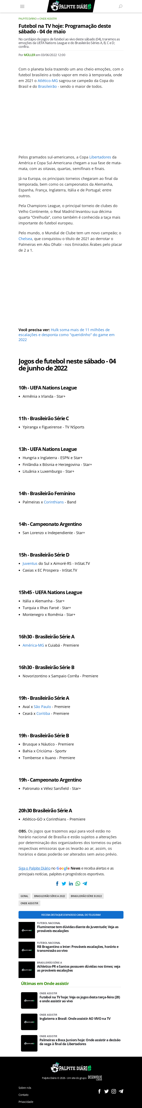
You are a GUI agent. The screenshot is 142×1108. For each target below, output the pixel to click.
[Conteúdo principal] (71, 554)
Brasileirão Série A (49, 962)
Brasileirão (47, 86)
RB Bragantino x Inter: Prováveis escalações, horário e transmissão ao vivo (77, 949)
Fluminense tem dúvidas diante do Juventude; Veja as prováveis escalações (77, 929)
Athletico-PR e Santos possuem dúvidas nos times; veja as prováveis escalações (78, 968)
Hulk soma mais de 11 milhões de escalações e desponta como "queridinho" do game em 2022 (67, 334)
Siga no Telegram (120, 1091)
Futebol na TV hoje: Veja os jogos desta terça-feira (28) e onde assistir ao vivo (80, 999)
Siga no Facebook (99, 1091)
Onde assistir (48, 18)
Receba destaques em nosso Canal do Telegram (70, 915)
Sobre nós (25, 1088)
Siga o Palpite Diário (34, 868)
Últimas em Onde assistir (45, 983)
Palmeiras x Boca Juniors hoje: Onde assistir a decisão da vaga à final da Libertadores (80, 1042)
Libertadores (100, 157)
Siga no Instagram (113, 1091)
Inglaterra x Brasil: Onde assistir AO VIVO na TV (75, 1019)
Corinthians (54, 501)
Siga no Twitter (106, 1091)
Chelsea (25, 238)
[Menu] (22, 6)
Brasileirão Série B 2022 (86, 896)
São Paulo (42, 706)
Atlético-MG (48, 80)
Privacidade (26, 1102)
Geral (24, 896)
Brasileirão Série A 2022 (49, 896)
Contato (23, 1095)
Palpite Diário (28, 18)
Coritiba (43, 713)
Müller (29, 55)
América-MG (33, 645)
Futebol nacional (49, 923)
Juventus (30, 563)
